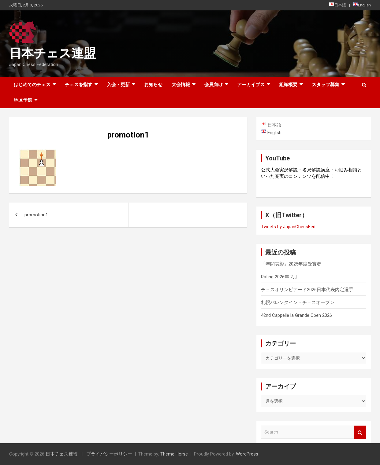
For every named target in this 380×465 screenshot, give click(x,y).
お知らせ (153, 84)
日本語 (337, 4)
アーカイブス (251, 84)
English (362, 4)
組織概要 (288, 84)
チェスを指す (78, 84)
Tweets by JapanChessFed (288, 226)
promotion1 (36, 215)
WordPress (247, 454)
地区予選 (23, 100)
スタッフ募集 (325, 84)
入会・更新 (118, 84)
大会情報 (181, 84)
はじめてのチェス (32, 84)
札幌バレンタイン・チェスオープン (297, 302)
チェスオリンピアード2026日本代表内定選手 (307, 289)
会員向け (213, 84)
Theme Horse (174, 454)
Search (360, 432)
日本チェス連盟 (52, 53)
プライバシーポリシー (109, 454)
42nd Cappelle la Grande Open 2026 (296, 315)
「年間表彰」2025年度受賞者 (291, 264)
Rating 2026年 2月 (279, 277)
